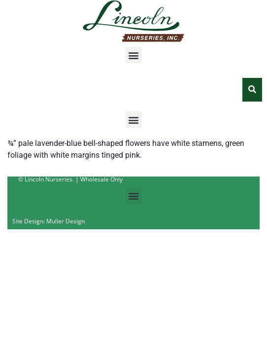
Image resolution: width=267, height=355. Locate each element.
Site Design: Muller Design (48, 221)
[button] (134, 55)
